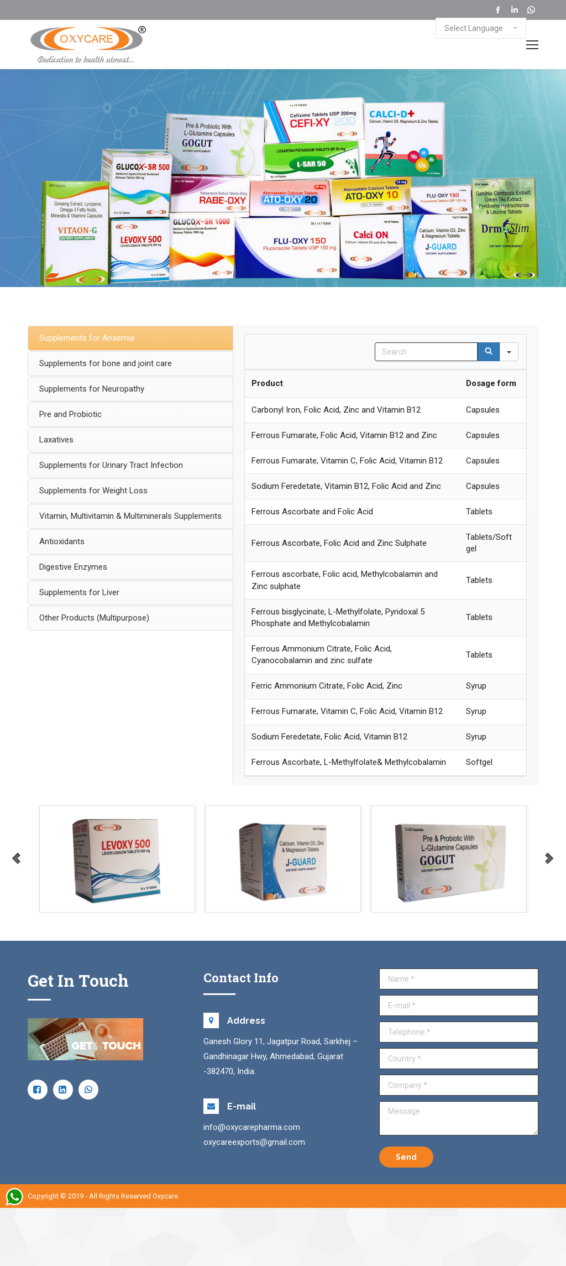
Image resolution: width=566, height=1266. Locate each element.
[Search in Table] (426, 351)
